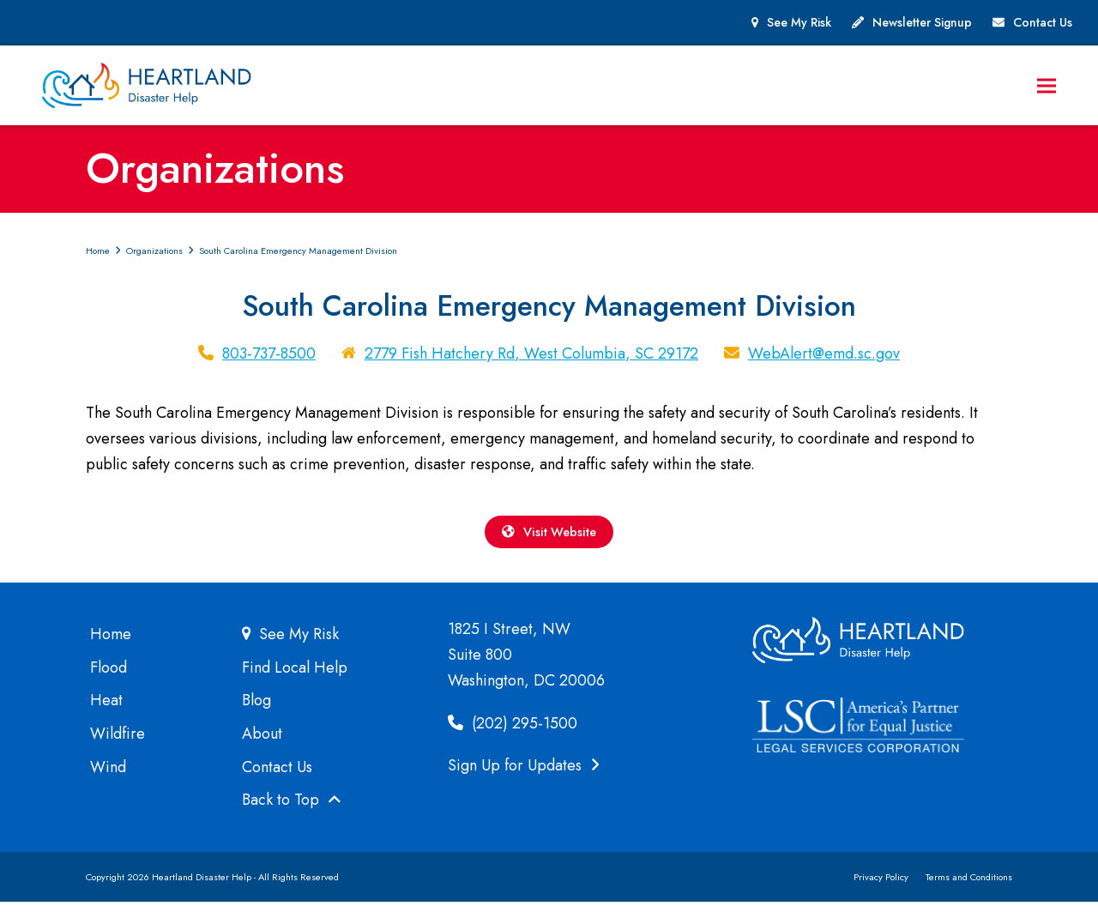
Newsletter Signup (922, 22)
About (262, 744)
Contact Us (1042, 22)
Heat (106, 710)
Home (110, 644)
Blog (256, 710)
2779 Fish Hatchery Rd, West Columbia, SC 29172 (531, 359)
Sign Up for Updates (524, 775)
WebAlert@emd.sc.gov (824, 359)
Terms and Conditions (969, 887)
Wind (108, 777)
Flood (108, 678)
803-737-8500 (269, 359)
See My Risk (799, 22)
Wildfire (117, 744)
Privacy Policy (881, 887)
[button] (1062, 89)
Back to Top (291, 811)
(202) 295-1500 (512, 733)
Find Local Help (294, 678)
